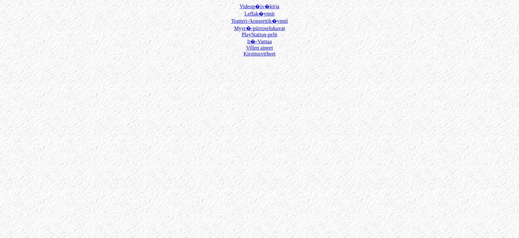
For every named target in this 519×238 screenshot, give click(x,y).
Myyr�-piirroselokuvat (259, 28)
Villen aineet (259, 48)
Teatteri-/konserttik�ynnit (259, 21)
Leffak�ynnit (259, 14)
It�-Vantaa (259, 41)
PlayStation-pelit (259, 34)
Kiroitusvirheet (260, 54)
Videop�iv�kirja (259, 6)
